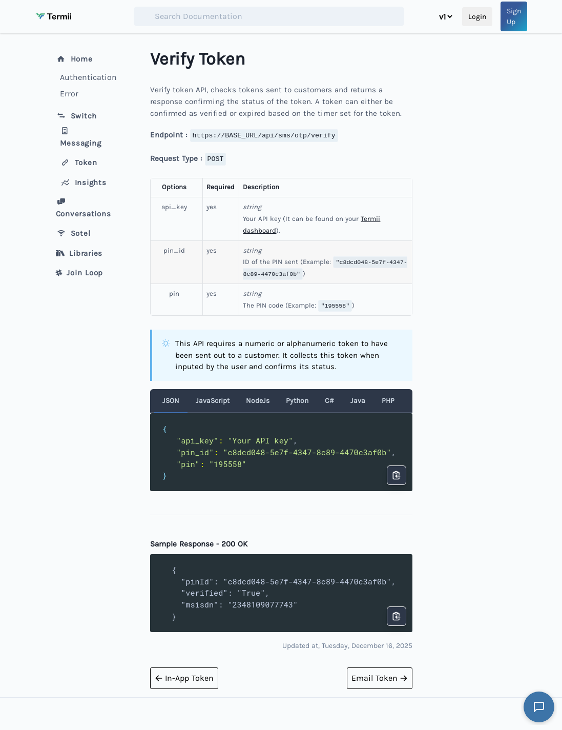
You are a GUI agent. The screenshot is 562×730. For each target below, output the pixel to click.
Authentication (86, 77)
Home (74, 59)
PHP (388, 400)
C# (329, 400)
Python (297, 400)
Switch (76, 115)
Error (69, 93)
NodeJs (257, 400)
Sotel (73, 233)
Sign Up (514, 16)
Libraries (79, 253)
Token (78, 162)
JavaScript (213, 400)
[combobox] (269, 16)
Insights (83, 182)
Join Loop (79, 272)
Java (357, 400)
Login (477, 16)
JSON (170, 400)
